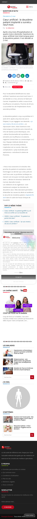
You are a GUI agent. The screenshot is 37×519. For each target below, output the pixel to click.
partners (15, 242)
